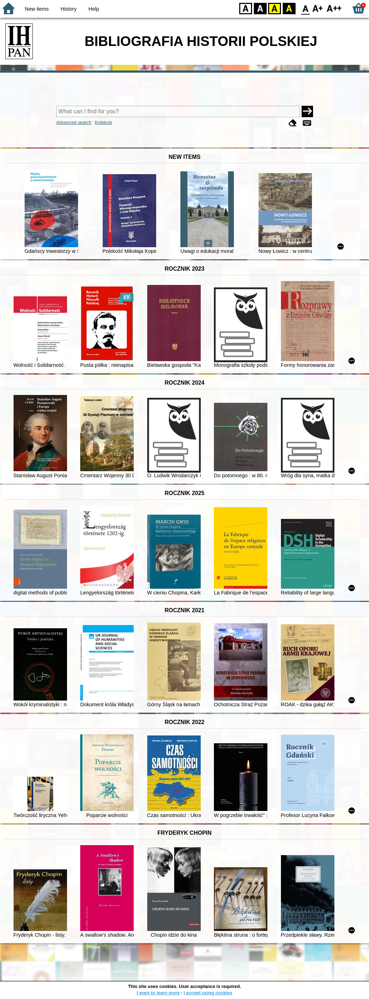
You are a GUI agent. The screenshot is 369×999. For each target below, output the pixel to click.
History (69, 9)
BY (289, 8)
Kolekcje (103, 122)
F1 (317, 8)
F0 (305, 8)
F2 (334, 8)
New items (37, 9)
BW (260, 8)
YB (274, 8)
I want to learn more (158, 992)
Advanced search (74, 122)
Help (93, 9)
